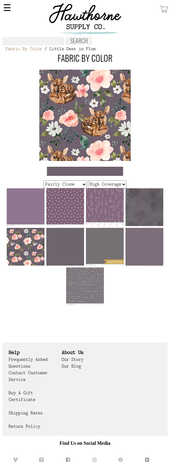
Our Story (72, 359)
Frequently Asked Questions (28, 362)
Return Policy (24, 426)
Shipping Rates (26, 412)
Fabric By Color (23, 48)
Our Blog (71, 366)
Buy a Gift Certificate (22, 396)
